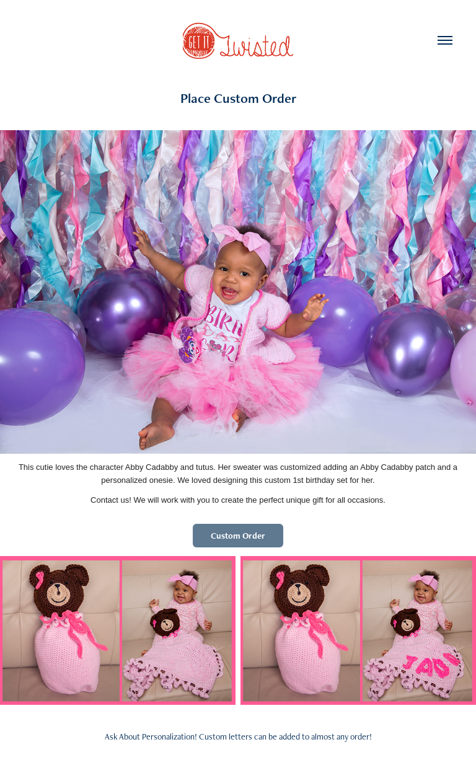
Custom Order (238, 535)
